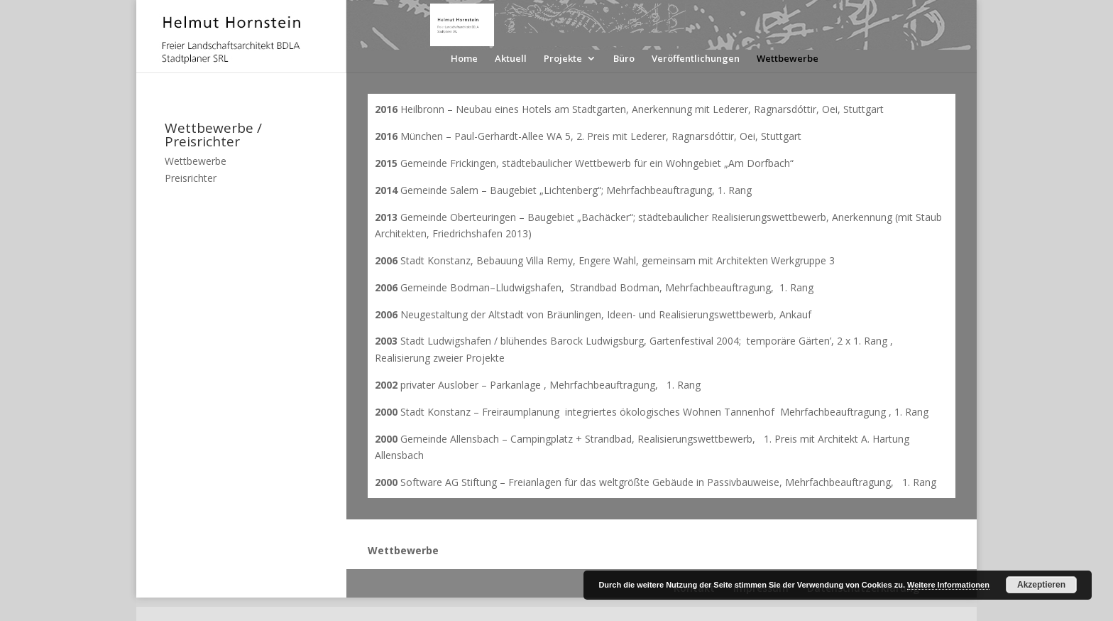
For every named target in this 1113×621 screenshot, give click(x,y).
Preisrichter (190, 178)
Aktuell (511, 59)
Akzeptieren (1041, 585)
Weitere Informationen (948, 584)
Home (464, 59)
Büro (624, 59)
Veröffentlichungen (696, 59)
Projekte (563, 59)
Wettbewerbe (787, 59)
